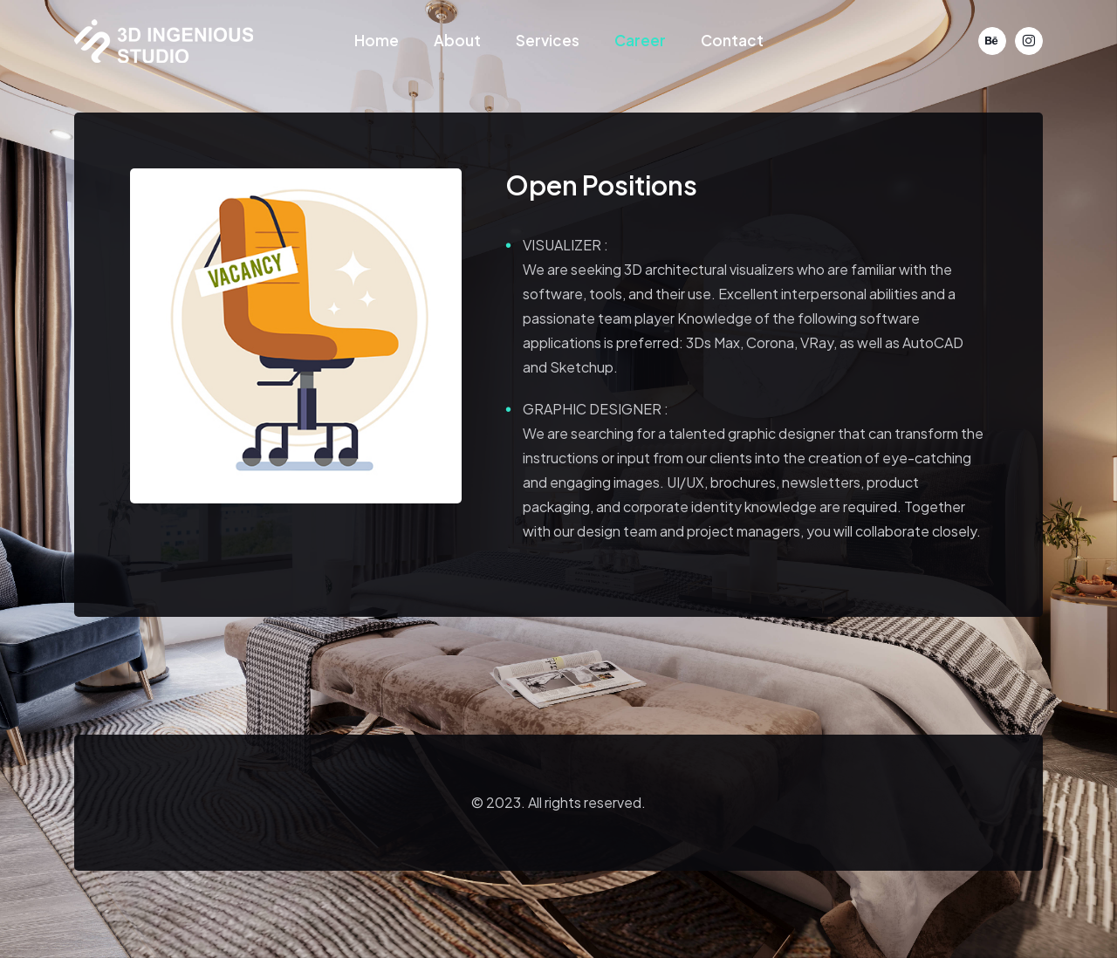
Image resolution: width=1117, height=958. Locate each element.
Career (640, 40)
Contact (732, 40)
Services (547, 40)
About (457, 40)
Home (376, 40)
